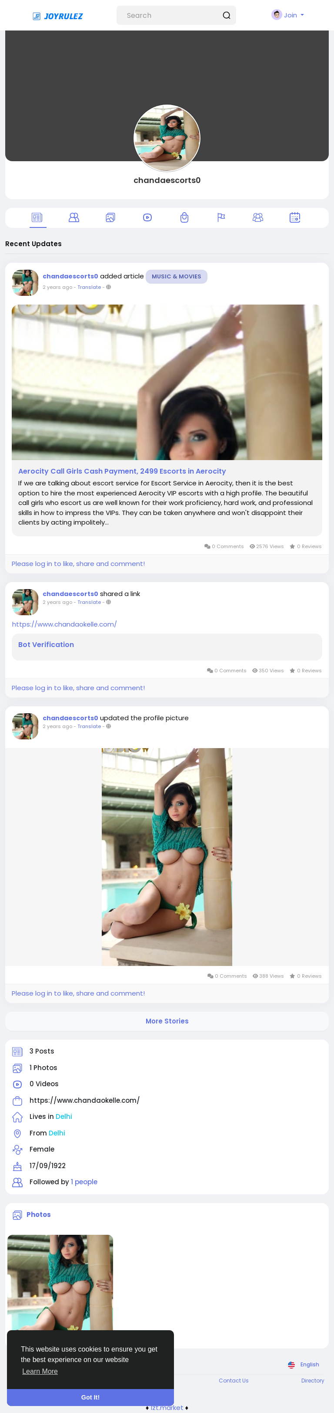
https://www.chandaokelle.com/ (64, 624)
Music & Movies (176, 276)
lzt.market (167, 1407)
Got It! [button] (90, 1397)
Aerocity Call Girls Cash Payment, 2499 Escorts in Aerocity (122, 471)
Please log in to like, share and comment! (78, 563)
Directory (312, 1380)
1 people (84, 1181)
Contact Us (234, 1380)
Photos (39, 1214)
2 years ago (57, 287)
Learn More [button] (40, 1371)
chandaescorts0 (167, 180)
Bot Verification (46, 645)
